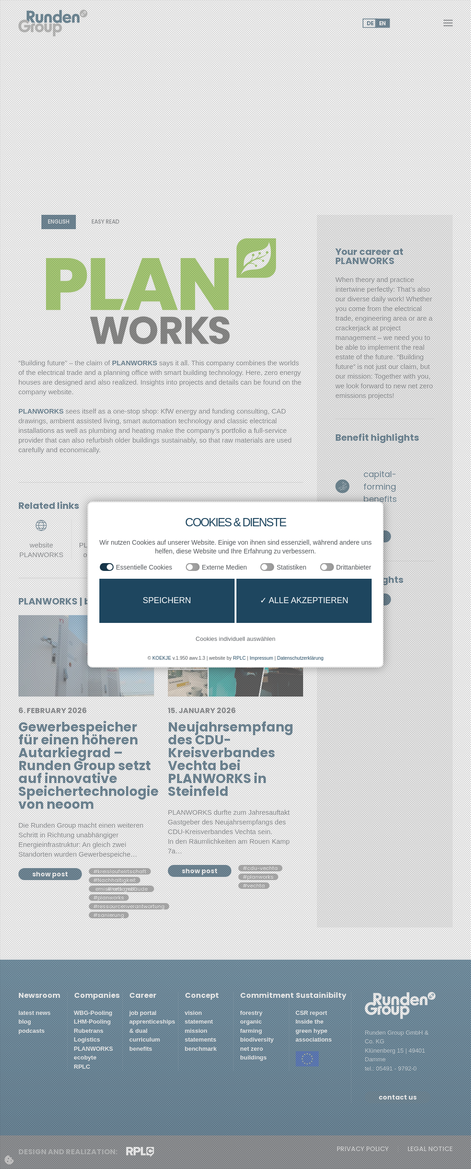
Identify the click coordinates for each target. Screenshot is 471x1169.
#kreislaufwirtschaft (119, 871)
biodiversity (258, 1039)
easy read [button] (106, 221)
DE (370, 23)
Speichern (167, 600)
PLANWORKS (93, 1048)
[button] (448, 23)
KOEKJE (157, 658)
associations (314, 1039)
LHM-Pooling (92, 1021)
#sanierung (108, 915)
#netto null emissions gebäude (121, 889)
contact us (398, 1097)
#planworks (108, 897)
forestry (251, 1012)
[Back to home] (52, 23)
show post (50, 874)
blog (24, 1021)
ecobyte (85, 1057)
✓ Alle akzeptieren (304, 600)
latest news (34, 1012)
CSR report (311, 1012)
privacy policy (363, 1149)
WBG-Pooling (93, 1012)
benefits (140, 1048)
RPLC (82, 1066)
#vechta (254, 885)
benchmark (201, 1048)
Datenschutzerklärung (304, 658)
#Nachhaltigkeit (114, 880)
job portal (142, 1012)
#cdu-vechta (260, 868)
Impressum (262, 658)
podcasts (31, 1030)
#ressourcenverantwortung (129, 906)
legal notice (430, 1149)
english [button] (58, 221)
